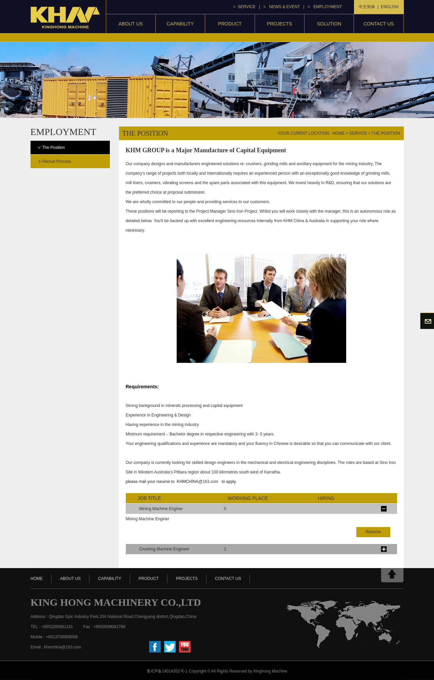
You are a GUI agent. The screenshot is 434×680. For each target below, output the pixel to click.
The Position (53, 147)
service (358, 133)
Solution (329, 23)
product (229, 23)
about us (70, 578)
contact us (378, 23)
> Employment (325, 6)
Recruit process (56, 161)
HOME (37, 578)
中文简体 (367, 6)
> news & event (281, 6)
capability (180, 23)
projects (279, 23)
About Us (131, 23)
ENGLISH (390, 6)
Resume (373, 531)
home (338, 133)
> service (244, 6)
